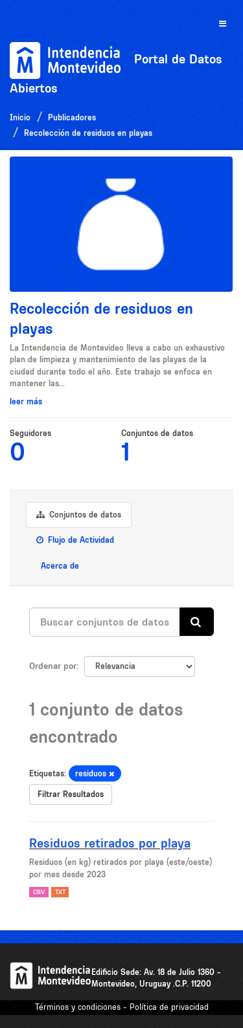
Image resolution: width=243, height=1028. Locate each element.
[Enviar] (196, 622)
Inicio (20, 117)
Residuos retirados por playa (110, 843)
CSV (39, 891)
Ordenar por (52, 666)
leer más (26, 401)
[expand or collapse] (222, 24)
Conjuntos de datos (78, 514)
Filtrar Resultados (71, 794)
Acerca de (58, 566)
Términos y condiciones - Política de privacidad (122, 1007)
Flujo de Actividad (75, 540)
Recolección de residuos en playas (88, 133)
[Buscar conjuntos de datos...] (104, 622)
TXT (60, 891)
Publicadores (72, 117)
